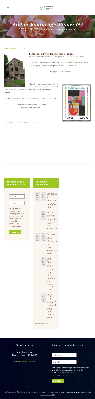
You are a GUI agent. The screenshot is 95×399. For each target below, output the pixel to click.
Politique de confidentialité (71, 392)
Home (19, 29)
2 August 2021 (15, 49)
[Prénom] (17, 196)
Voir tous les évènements (42, 327)
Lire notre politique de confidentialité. (15, 222)
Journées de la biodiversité (52, 243)
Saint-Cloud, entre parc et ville (51, 269)
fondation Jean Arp (70, 57)
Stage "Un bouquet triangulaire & (51, 305)
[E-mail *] (17, 202)
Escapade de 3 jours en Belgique (52, 199)
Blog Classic (34, 29)
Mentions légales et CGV (50, 395)
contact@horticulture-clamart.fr (24, 365)
